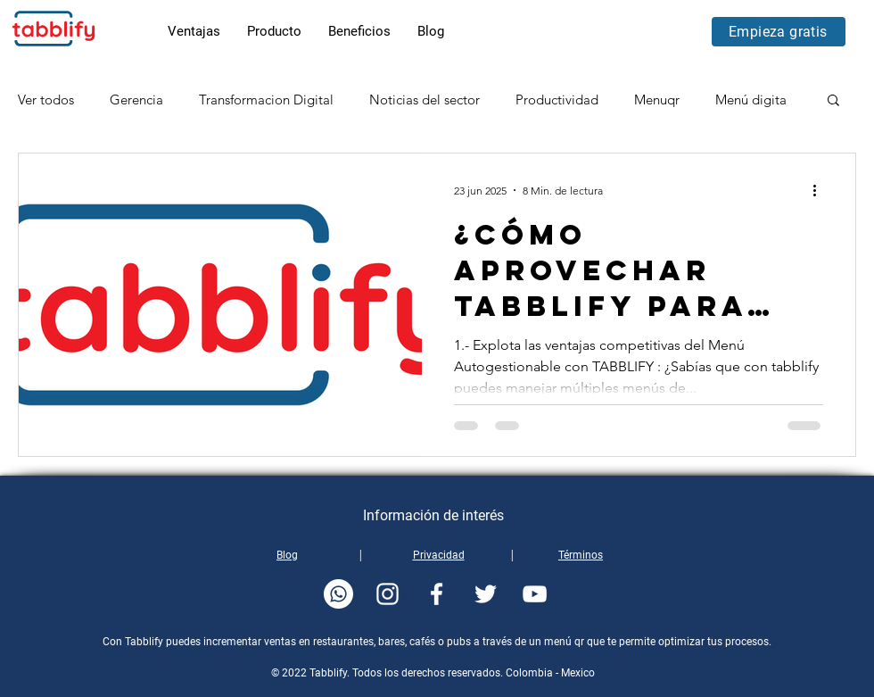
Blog (287, 555)
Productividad (556, 99)
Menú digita (751, 99)
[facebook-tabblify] (436, 594)
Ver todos (46, 99)
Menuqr (657, 99)
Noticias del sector (424, 99)
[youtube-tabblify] (534, 594)
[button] (833, 101)
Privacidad (439, 555)
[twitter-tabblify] (485, 594)
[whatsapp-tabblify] (338, 594)
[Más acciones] (820, 190)
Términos (580, 555)
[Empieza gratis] (778, 31)
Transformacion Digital (266, 99)
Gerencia (136, 99)
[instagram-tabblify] (387, 594)
